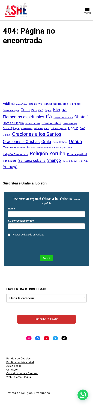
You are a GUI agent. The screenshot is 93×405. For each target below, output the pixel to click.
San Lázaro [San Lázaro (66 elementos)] (10, 160)
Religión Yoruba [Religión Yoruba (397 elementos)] (47, 154)
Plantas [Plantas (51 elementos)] (31, 147)
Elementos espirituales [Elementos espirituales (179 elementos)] (23, 116)
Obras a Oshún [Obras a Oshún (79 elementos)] (51, 123)
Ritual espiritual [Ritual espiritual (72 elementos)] (77, 154)
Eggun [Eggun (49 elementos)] (48, 110)
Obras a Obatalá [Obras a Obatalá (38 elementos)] (32, 123)
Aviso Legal (13, 366)
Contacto (12, 369)
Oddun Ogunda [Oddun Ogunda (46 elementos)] (41, 128)
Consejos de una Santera (22, 373)
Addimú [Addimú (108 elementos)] (9, 104)
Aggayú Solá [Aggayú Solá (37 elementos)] (21, 104)
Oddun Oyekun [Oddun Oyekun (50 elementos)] (59, 128)
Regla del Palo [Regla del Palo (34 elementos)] (66, 148)
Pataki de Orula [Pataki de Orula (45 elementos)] (17, 147)
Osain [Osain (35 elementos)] (55, 142)
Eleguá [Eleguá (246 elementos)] (60, 109)
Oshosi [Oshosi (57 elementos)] (63, 142)
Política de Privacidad (20, 362)
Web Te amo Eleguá (18, 377)
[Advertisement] (46, 74)
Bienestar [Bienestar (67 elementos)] (75, 104)
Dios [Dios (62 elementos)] (34, 110)
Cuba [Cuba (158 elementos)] (25, 109)
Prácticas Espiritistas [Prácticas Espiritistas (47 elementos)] (48, 147)
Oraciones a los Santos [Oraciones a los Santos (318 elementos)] (36, 134)
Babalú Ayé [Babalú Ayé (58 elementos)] (35, 104)
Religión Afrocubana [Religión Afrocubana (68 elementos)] (15, 154)
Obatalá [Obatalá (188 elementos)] (81, 116)
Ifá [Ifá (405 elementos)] (49, 117)
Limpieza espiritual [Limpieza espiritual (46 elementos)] (63, 117)
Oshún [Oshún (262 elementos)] (75, 141)
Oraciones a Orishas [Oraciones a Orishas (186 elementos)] (21, 141)
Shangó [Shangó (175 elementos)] (54, 160)
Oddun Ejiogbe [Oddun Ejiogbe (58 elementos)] (11, 128)
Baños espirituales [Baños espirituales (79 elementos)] (56, 104)
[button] (82, 395)
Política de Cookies (18, 358)
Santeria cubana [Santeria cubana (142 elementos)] (32, 160)
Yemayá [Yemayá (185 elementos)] (10, 166)
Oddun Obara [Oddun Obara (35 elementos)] (26, 128)
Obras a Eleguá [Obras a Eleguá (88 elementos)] (13, 123)
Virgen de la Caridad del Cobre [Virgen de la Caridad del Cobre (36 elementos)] (76, 161)
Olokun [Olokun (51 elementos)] (6, 134)
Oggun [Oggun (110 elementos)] (73, 128)
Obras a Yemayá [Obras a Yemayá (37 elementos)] (70, 123)
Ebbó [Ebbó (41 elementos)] (40, 110)
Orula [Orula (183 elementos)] (46, 141)
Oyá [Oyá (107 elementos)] (6, 147)
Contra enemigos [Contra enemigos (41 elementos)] (11, 110)
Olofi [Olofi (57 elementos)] (82, 128)
